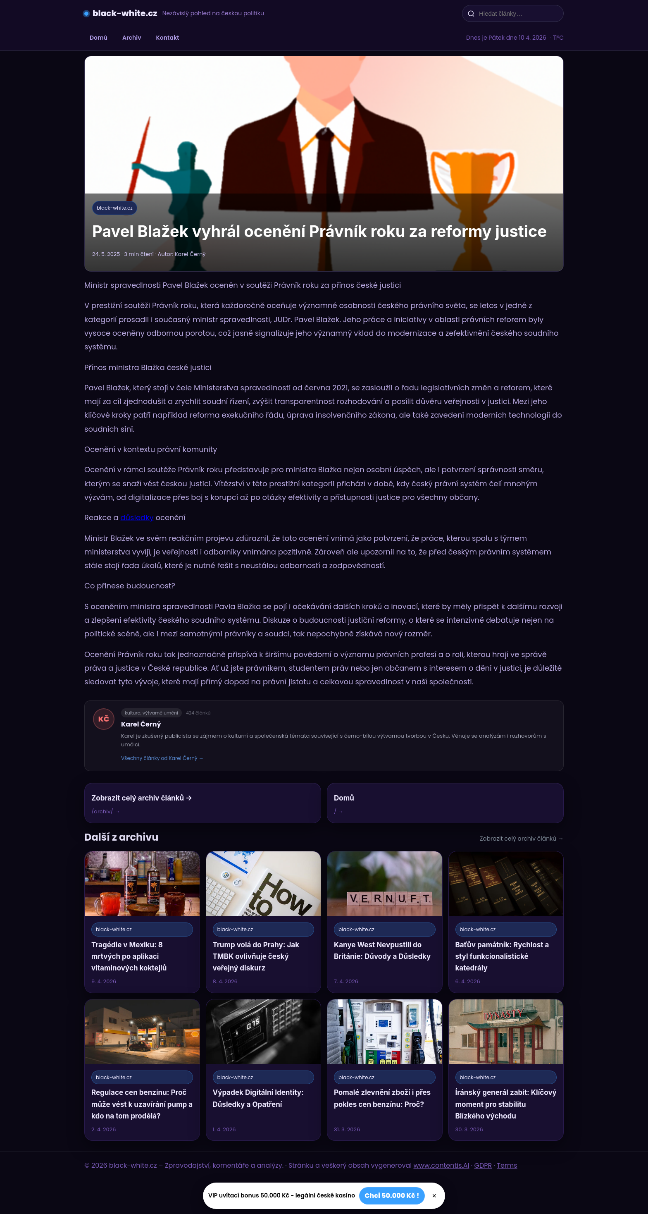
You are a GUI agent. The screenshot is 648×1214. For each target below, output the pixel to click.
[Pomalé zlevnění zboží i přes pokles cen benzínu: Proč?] (384, 1069)
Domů (98, 37)
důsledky (136, 517)
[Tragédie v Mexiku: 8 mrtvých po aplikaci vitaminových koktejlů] (142, 921)
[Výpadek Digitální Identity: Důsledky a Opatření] (263, 1069)
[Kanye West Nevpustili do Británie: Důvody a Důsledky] (384, 921)
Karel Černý (141, 724)
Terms (507, 1165)
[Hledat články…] (518, 13)
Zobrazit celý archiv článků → (522, 838)
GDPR (483, 1165)
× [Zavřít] (434, 1196)
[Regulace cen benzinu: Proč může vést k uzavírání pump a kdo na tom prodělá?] (142, 1069)
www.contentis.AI (441, 1165)
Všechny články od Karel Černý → (162, 758)
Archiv (131, 37)
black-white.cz (125, 13)
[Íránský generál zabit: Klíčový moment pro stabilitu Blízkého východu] (506, 1069)
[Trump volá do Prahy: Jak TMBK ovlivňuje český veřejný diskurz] (263, 921)
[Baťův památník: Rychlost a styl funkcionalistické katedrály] (506, 921)
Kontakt (167, 37)
